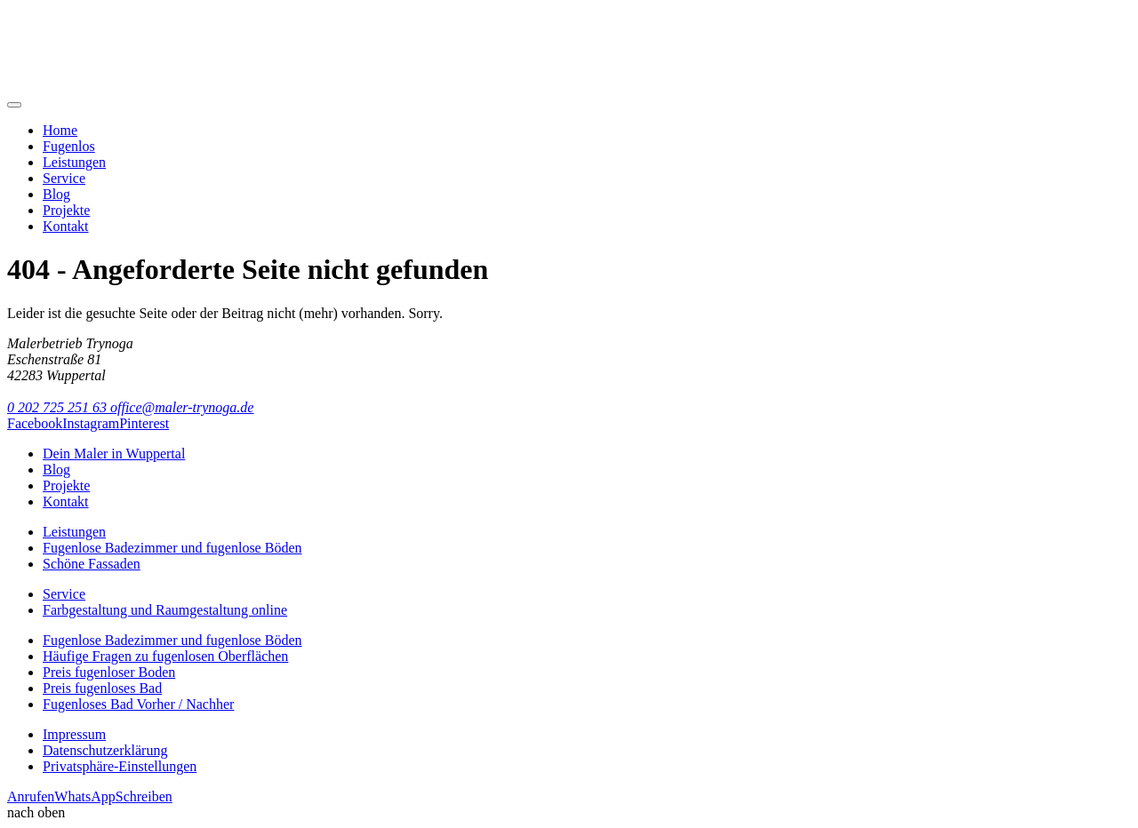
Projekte (66, 210)
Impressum (74, 734)
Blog (56, 194)
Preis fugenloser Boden (109, 672)
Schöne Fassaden (91, 563)
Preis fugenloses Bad (102, 688)
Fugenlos (69, 146)
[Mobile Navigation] (14, 104)
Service (64, 178)
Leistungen (74, 162)
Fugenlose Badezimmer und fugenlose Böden (172, 547)
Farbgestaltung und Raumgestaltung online (165, 609)
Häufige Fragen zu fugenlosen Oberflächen (165, 656)
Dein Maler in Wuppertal (114, 453)
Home (60, 130)
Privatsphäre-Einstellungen (119, 766)
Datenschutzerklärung (105, 750)
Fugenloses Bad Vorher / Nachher (138, 704)
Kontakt (66, 226)
